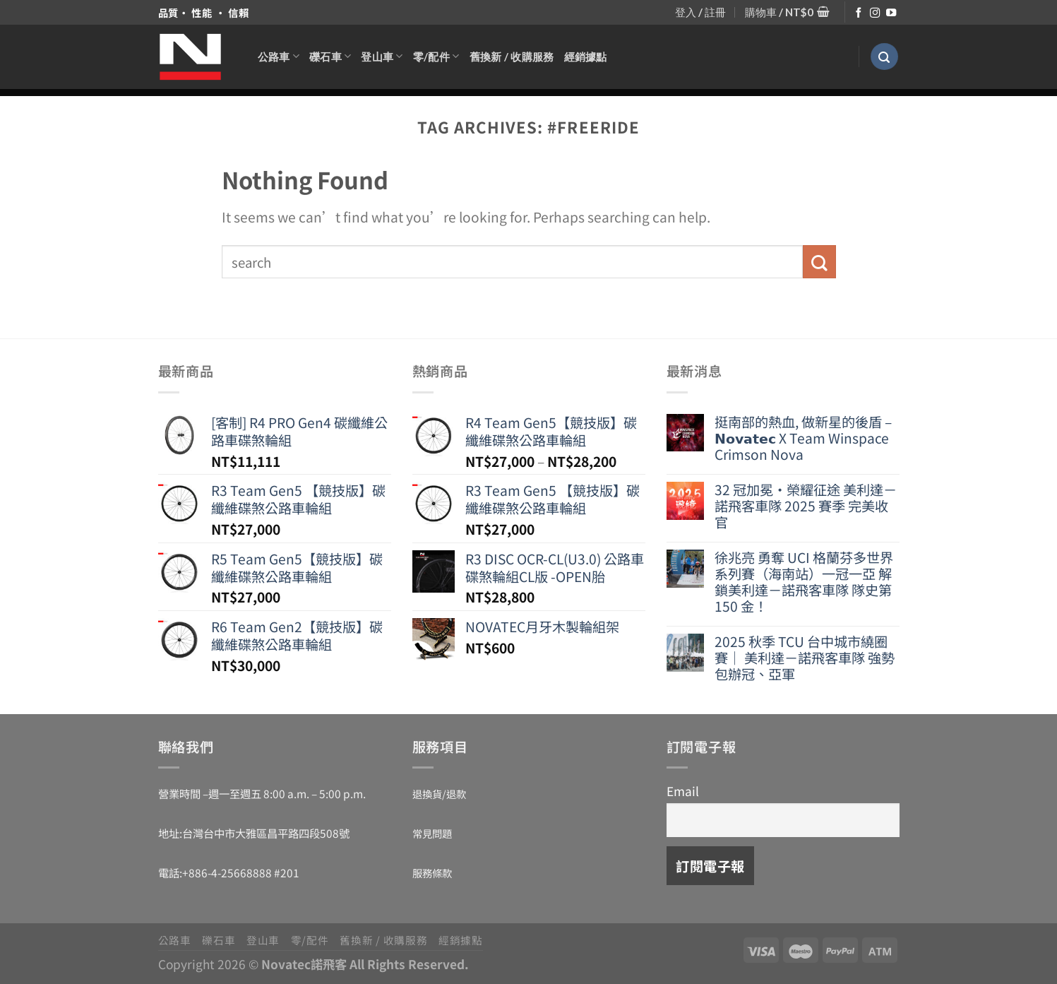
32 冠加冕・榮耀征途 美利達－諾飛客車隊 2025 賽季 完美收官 (806, 506)
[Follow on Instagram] (875, 13)
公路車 (278, 56)
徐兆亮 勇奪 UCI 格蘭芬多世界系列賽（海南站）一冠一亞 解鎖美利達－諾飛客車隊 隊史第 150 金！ (804, 582)
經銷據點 (585, 56)
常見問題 (432, 833)
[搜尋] (884, 57)
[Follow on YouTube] (891, 13)
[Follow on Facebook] (859, 13)
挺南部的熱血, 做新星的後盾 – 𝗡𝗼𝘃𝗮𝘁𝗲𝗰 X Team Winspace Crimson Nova (803, 438)
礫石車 (330, 56)
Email (683, 791)
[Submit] (819, 261)
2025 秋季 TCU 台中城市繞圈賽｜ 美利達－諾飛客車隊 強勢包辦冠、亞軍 (805, 658)
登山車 (381, 56)
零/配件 (436, 56)
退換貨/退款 (439, 793)
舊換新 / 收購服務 (512, 56)
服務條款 (432, 872)
